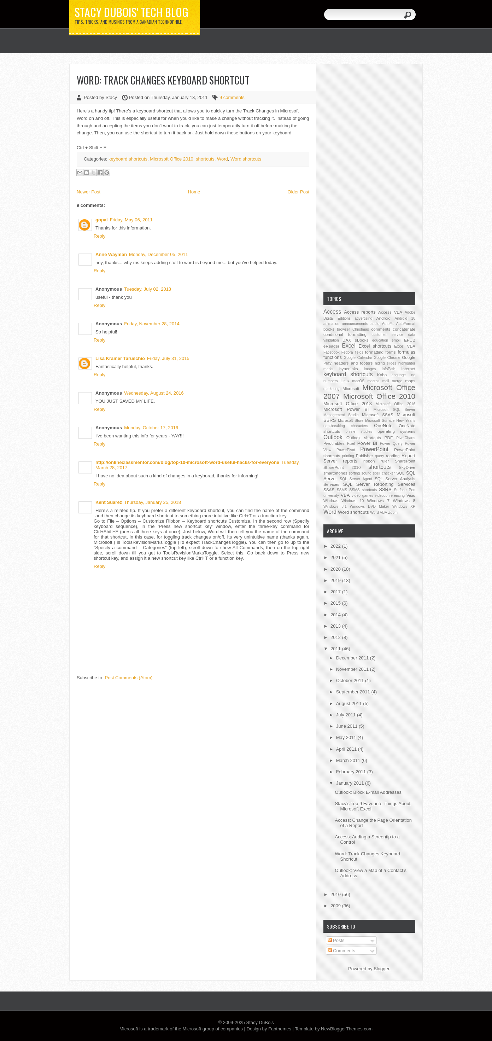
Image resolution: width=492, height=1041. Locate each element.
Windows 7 (378, 500)
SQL (400, 473)
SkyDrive (407, 467)
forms (390, 352)
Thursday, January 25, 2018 (152, 502)
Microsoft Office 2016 (395, 404)
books (328, 329)
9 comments (232, 97)
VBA (345, 495)
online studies (359, 432)
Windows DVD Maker (369, 506)
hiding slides (385, 363)
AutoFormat (405, 324)
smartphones (335, 473)
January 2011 (350, 783)
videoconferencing (390, 496)
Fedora (347, 352)
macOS (358, 381)
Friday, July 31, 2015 (168, 358)
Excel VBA (404, 346)
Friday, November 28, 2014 (152, 323)
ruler (385, 461)
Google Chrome (387, 358)
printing (348, 456)
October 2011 (350, 680)
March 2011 (349, 760)
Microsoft (350, 388)
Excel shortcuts (375, 346)
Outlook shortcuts (363, 437)
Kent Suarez (108, 502)
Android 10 (404, 318)
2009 (336, 905)
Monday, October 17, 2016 (151, 427)
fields (359, 352)
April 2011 (347, 749)
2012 (336, 637)
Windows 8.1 (335, 506)
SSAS (328, 489)
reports (350, 461)
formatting (374, 352)
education (380, 340)
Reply (99, 236)
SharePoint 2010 (342, 467)
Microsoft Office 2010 (171, 159)
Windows (330, 501)
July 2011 (346, 714)
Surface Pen (404, 490)
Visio (410, 495)
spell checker (384, 473)
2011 (336, 648)
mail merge (392, 381)
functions (332, 357)
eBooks (362, 340)
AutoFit (388, 324)
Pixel (351, 444)
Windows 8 (404, 500)
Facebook (331, 352)
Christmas (360, 329)
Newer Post (88, 191)
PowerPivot (345, 450)
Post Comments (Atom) (129, 677)
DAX (346, 340)
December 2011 (353, 658)
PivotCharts (405, 438)
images (370, 369)
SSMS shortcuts (363, 490)
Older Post (298, 191)
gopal (101, 219)
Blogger (381, 968)
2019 (336, 580)
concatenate (404, 329)
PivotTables (334, 443)
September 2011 (353, 691)
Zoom (393, 512)
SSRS (385, 489)
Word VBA (378, 512)
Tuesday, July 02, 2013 (147, 289)
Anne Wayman (111, 254)
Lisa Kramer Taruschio (120, 358)
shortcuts (205, 159)
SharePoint (405, 461)
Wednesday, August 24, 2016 (154, 393)
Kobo (382, 374)
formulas (406, 352)
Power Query (391, 444)
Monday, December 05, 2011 (158, 254)
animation (331, 324)
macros (373, 381)
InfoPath (389, 369)
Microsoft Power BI (346, 409)
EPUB (409, 340)
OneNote (383, 425)
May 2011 (347, 737)
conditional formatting (345, 334)
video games (362, 496)
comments (380, 329)
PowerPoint (374, 449)
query (379, 456)
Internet (408, 368)
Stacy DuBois (260, 1022)
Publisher (364, 455)
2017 (336, 591)
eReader (331, 346)
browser (343, 329)
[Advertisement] (369, 177)
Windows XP (403, 506)
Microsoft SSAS (377, 414)
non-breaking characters (345, 426)
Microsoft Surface (379, 421)
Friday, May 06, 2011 (131, 219)
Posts (336, 940)
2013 (336, 626)
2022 (336, 546)
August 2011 (349, 703)
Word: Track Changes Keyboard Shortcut (163, 80)
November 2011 (353, 669)
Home (194, 191)
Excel (349, 346)
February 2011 (351, 771)
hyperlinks (348, 368)
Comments (341, 950)
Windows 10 (352, 501)
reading (393, 455)
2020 (336, 569)
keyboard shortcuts (128, 159)
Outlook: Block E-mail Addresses (368, 792)
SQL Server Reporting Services (379, 484)
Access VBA (390, 312)
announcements (355, 324)
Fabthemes (279, 1028)
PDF (389, 437)
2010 (336, 894)
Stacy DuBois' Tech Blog (131, 12)
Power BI (367, 443)
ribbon (369, 461)
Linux (345, 381)
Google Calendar (358, 358)
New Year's (405, 421)
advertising (363, 318)
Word (222, 159)
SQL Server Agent (356, 479)
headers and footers (353, 363)
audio (374, 324)
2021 (336, 557)
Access (332, 312)
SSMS (342, 490)
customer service (387, 335)
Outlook (332, 437)
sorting (354, 473)
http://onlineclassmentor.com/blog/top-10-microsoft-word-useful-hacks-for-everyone (187, 462)
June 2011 (347, 726)
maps (410, 380)
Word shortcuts (245, 159)
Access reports (360, 312)
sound (366, 473)
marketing (331, 389)
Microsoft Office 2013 (347, 403)
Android (383, 318)
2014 (336, 614)
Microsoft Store (350, 421)
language (398, 375)
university (331, 496)
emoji (396, 340)
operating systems (396, 431)
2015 (336, 603)
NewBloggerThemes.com (347, 1028)
